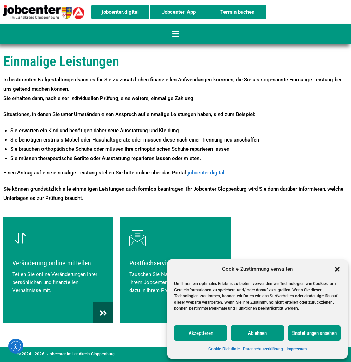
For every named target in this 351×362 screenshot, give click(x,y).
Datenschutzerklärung (263, 349)
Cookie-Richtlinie (224, 349)
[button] (337, 269)
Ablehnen (257, 333)
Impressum (297, 349)
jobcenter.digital (206, 173)
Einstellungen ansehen (314, 333)
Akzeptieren (201, 333)
